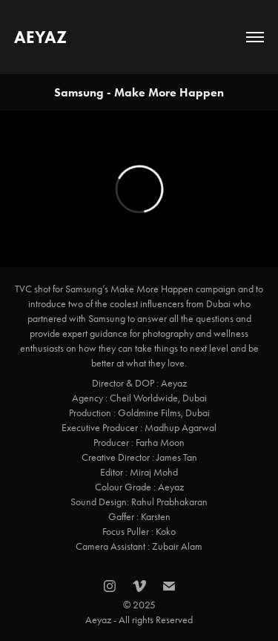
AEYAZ (40, 37)
